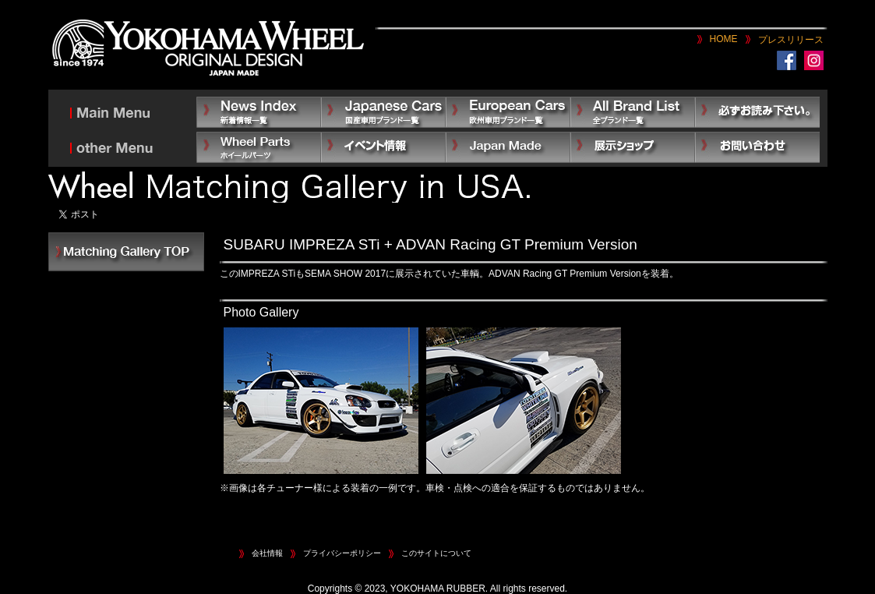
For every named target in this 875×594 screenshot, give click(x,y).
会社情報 (267, 553)
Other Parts (258, 147)
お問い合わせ (757, 147)
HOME (724, 39)
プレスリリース (791, 39)
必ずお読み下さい (757, 112)
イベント (383, 147)
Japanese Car (383, 112)
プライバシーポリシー (342, 553)
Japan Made (508, 147)
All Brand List (632, 112)
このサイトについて (436, 553)
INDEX (126, 251)
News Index (258, 112)
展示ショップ (632, 147)
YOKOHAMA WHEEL (208, 48)
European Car (508, 112)
